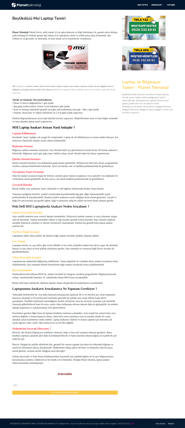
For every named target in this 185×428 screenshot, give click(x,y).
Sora (133, 423)
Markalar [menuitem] (156, 5)
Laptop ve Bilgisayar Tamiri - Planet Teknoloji (145, 84)
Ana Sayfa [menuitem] (142, 5)
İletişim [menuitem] (171, 5)
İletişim (171, 423)
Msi (15, 385)
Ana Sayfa (160, 423)
